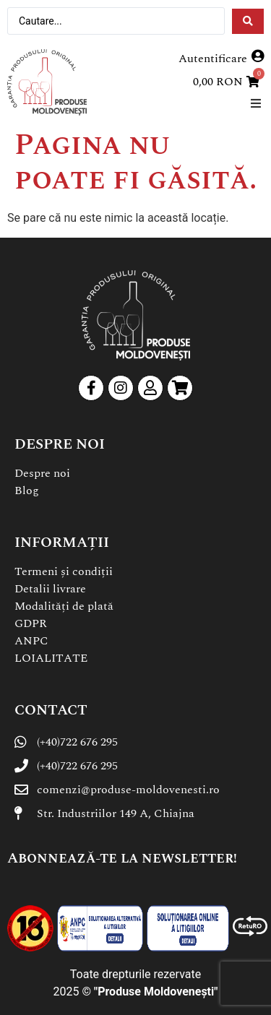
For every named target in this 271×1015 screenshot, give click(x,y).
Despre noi (42, 473)
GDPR (30, 623)
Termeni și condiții (63, 571)
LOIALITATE (50, 658)
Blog (26, 490)
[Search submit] (248, 21)
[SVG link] (47, 82)
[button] (255, 103)
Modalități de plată (63, 606)
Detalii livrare (50, 588)
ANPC (31, 640)
